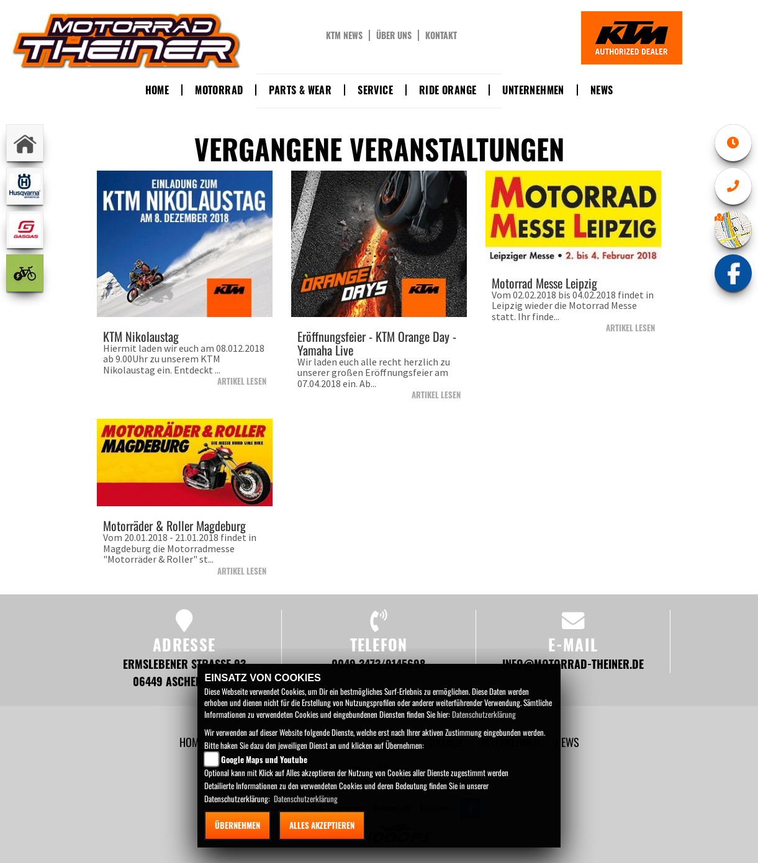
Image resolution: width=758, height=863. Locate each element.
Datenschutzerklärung (484, 714)
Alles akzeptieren (321, 825)
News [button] (601, 90)
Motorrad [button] (219, 90)
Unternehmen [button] (533, 90)
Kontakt (441, 35)
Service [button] (375, 90)
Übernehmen (237, 825)
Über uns (394, 35)
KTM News (344, 35)
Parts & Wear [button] (300, 90)
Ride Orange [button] (447, 90)
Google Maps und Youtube (264, 759)
